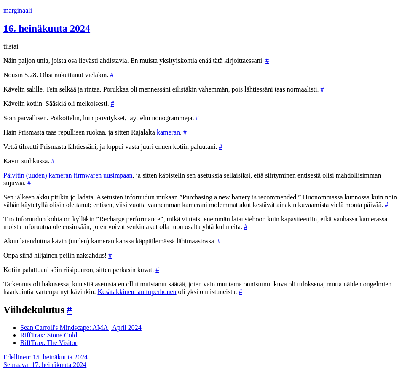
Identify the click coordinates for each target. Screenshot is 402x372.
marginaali (17, 10)
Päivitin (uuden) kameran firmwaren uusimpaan (68, 175)
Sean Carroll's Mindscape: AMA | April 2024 (81, 327)
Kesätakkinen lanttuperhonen (136, 291)
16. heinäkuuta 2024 (46, 28)
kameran (168, 132)
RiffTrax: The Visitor (48, 342)
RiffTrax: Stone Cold (48, 335)
